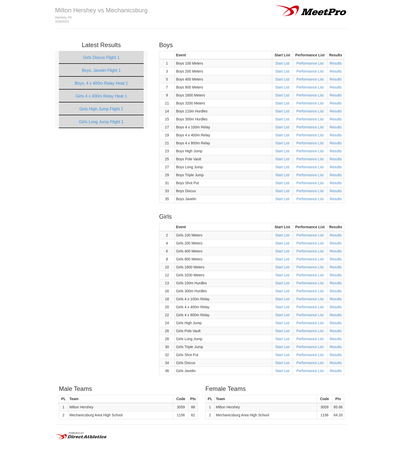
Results (336, 63)
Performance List (310, 63)
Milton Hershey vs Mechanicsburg (101, 10)
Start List (282, 63)
